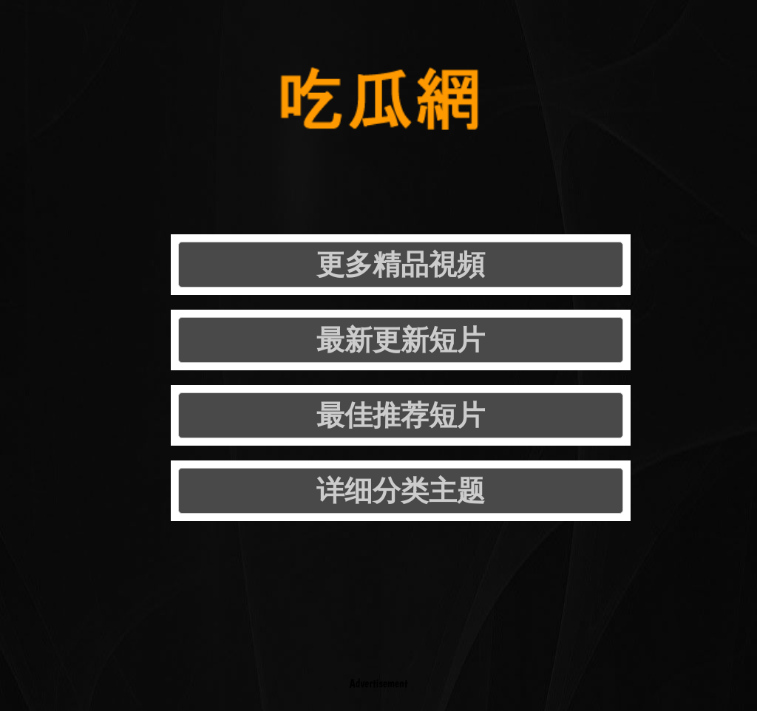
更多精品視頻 (400, 264)
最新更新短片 (400, 339)
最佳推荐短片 (400, 415)
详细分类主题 (400, 490)
